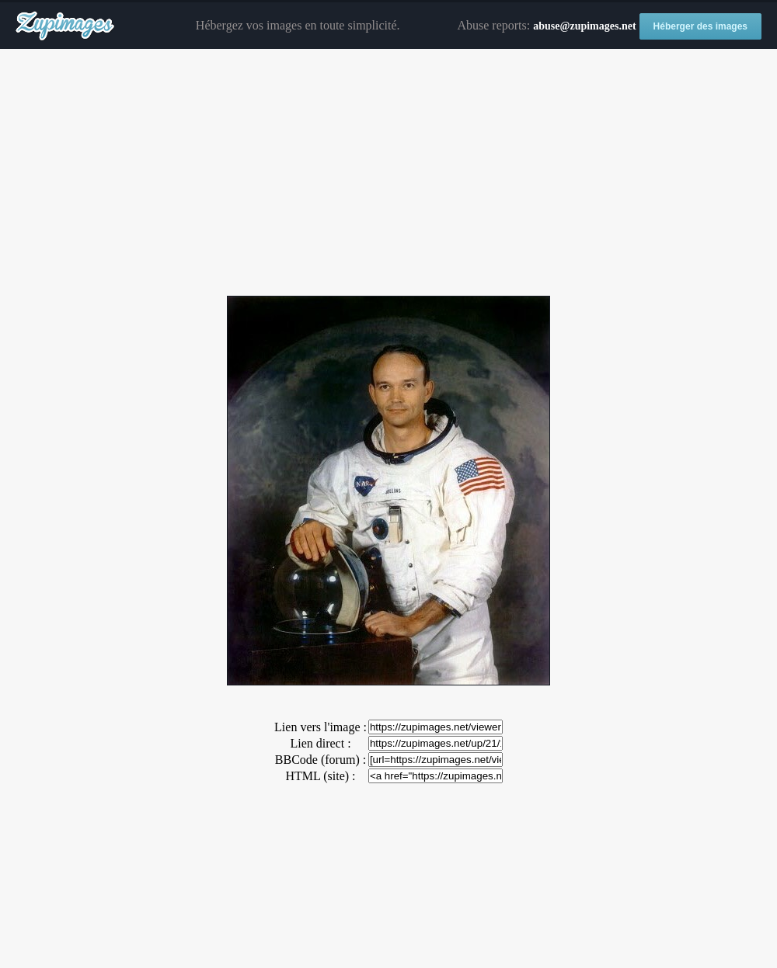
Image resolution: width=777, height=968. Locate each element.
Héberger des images (700, 26)
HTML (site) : (320, 775)
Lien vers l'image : (320, 727)
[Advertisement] (388, 173)
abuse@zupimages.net (584, 26)
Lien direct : (320, 743)
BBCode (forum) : (320, 759)
